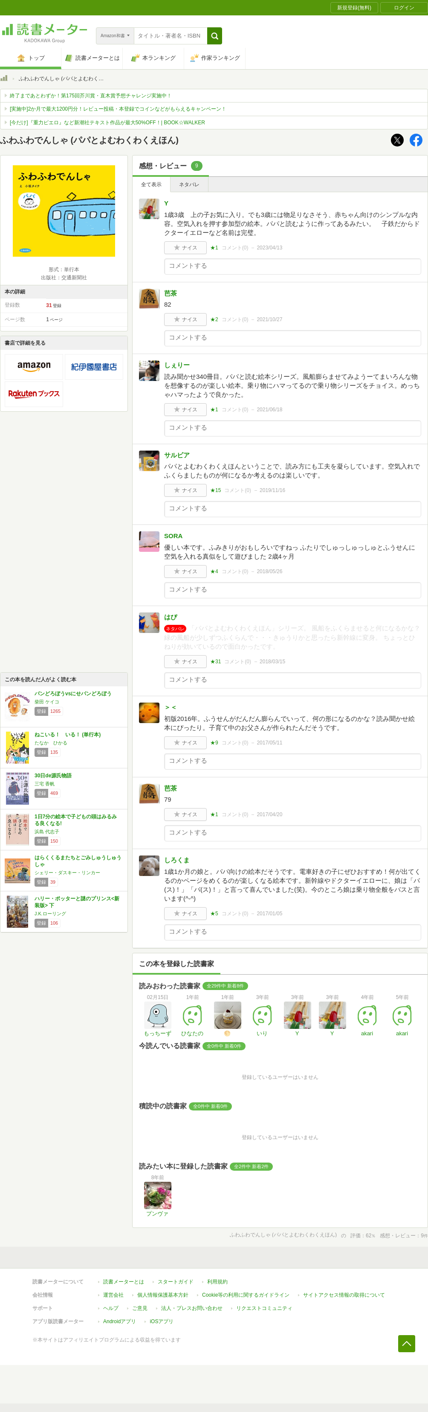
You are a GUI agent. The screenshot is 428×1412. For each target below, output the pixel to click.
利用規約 (217, 1281)
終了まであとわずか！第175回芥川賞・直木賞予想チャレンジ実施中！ (91, 96)
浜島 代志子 (47, 831)
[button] (214, 35)
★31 (215, 662)
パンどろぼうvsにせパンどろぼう (73, 694)
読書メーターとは (123, 1281)
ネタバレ (189, 184)
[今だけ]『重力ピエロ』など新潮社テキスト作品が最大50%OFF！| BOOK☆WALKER (107, 123)
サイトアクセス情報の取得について (344, 1295)
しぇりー (177, 365)
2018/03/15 (272, 661)
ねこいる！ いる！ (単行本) (68, 735)
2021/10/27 (269, 319)
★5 (214, 914)
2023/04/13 (269, 247)
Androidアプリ (119, 1321)
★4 (214, 571)
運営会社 (113, 1295)
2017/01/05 (269, 913)
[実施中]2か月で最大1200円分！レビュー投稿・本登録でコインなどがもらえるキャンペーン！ (118, 109)
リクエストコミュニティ (264, 1308)
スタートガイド (176, 1281)
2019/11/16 (272, 490)
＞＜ (170, 707)
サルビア (177, 455)
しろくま (177, 860)
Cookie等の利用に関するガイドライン (245, 1295)
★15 (215, 490)
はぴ (170, 617)
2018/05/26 (269, 571)
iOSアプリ (162, 1321)
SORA (173, 535)
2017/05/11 (269, 742)
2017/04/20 (269, 814)
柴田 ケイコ (47, 701)
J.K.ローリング (50, 913)
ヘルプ (111, 1308)
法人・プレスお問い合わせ (192, 1308)
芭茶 (170, 293)
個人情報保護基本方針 (162, 1295)
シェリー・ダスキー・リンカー (67, 872)
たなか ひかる (51, 742)
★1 (214, 248)
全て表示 (151, 184)
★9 (214, 743)
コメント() (235, 247)
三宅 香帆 (45, 783)
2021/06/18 (269, 409)
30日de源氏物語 (53, 776)
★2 (214, 319)
